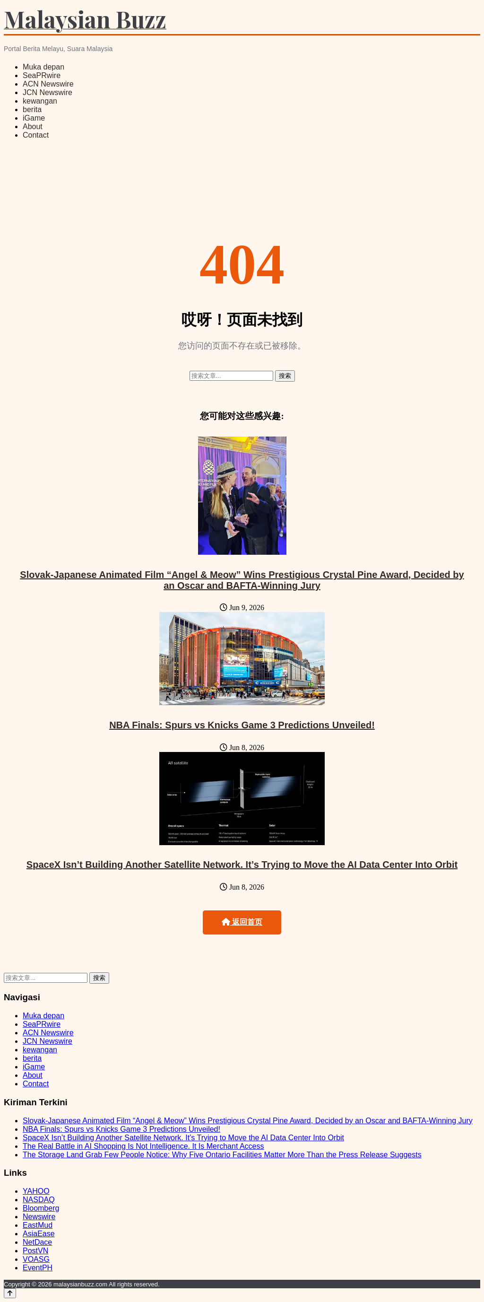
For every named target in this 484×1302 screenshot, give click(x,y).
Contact (36, 135)
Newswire (39, 1217)
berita (32, 109)
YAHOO (36, 1191)
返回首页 (242, 922)
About (33, 126)
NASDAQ (39, 1200)
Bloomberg (41, 1208)
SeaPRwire (41, 75)
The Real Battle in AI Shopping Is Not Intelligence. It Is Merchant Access (143, 1146)
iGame (34, 118)
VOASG (36, 1259)
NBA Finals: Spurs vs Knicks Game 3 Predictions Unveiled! (242, 725)
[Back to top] (10, 1293)
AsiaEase (39, 1234)
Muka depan (43, 67)
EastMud (37, 1225)
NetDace (37, 1242)
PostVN (35, 1251)
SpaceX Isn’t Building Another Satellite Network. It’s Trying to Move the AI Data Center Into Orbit (242, 864)
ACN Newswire (48, 84)
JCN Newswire (47, 92)
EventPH (37, 1268)
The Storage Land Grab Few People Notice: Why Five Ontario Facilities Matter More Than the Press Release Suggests (222, 1155)
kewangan (40, 101)
